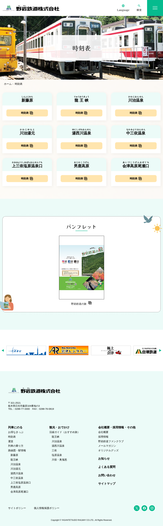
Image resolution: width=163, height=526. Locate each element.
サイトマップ (106, 483)
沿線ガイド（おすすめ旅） (64, 432)
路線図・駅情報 (17, 450)
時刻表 (12, 436)
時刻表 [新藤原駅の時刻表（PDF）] (25, 113)
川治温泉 (16, 464)
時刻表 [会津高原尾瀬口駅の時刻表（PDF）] (133, 178)
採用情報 (103, 436)
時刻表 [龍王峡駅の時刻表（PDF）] (79, 113)
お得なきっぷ (15, 432)
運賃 (10, 441)
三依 (54, 450)
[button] (4, 350)
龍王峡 (14, 459)
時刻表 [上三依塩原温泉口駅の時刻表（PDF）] (25, 178)
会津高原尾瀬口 (19, 491)
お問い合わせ (106, 475)
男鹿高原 (16, 487)
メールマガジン (107, 445)
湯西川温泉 (17, 473)
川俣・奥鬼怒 (59, 459)
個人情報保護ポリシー (46, 508)
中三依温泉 (17, 478)
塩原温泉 (57, 455)
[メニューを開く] (155, 8)
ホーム (8, 84)
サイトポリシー (17, 508)
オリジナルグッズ (108, 450)
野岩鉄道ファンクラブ (111, 441)
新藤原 (14, 455)
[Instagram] (152, 508)
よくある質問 (106, 466)
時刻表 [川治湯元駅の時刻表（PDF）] (25, 145)
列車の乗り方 (15, 445)
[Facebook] (144, 508)
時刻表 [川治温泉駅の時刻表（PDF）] (133, 113)
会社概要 (103, 432)
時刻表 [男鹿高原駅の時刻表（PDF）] (79, 178)
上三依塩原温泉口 (21, 482)
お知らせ (104, 458)
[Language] (123, 8)
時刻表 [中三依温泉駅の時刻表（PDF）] (133, 145)
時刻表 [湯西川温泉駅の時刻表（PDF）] (79, 145)
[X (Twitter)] (137, 508)
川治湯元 (16, 468)
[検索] (139, 8)
